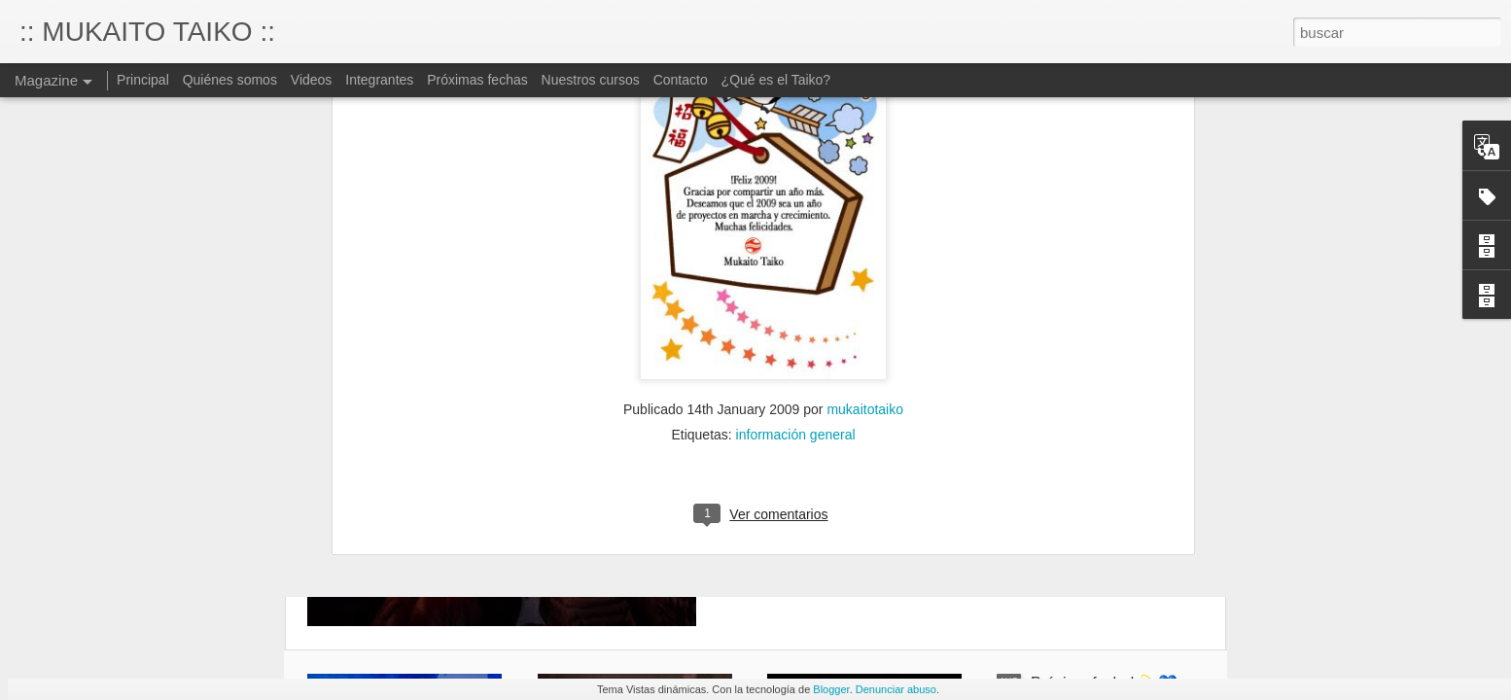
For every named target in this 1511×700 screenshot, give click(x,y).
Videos (312, 80)
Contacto (680, 80)
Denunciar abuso (896, 689)
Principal (143, 80)
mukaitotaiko (864, 246)
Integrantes (379, 80)
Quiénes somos (230, 80)
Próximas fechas (479, 80)
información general (796, 271)
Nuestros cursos (591, 80)
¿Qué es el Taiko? (776, 80)
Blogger (831, 689)
